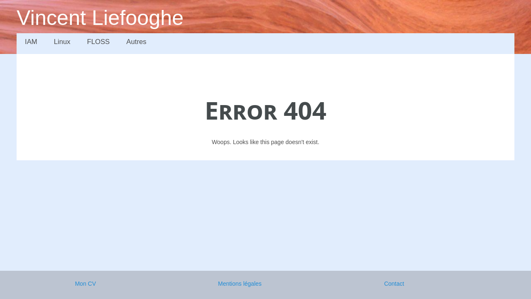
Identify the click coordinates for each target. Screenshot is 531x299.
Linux (62, 42)
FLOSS (98, 42)
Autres (137, 42)
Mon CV (85, 283)
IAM (31, 42)
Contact (394, 283)
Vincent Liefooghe (100, 17)
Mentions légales (239, 283)
